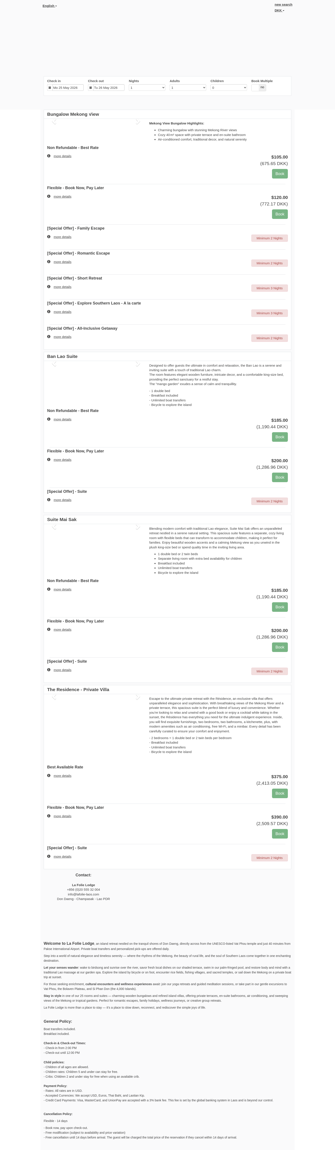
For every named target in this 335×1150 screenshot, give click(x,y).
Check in (54, 81)
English (50, 6)
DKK (279, 10)
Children (217, 81)
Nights (134, 81)
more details (59, 156)
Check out (96, 81)
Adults (175, 81)
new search (283, 4)
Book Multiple (262, 81)
